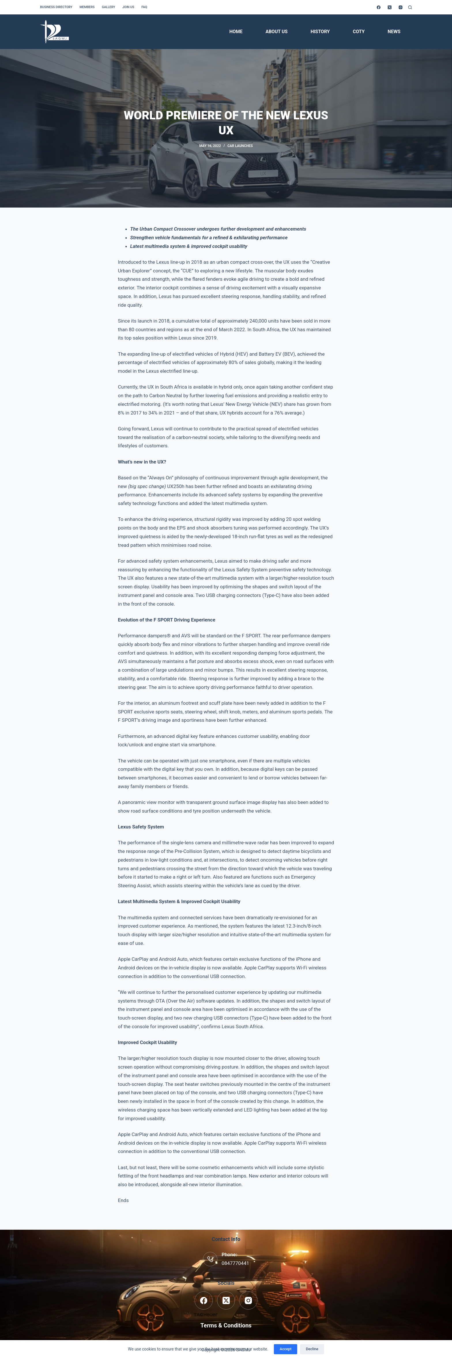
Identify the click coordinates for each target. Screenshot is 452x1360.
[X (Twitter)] (389, 7)
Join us (128, 7)
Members (87, 7)
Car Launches (240, 146)
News (394, 31)
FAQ (144, 7)
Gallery (108, 7)
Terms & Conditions (225, 1325)
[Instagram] (400, 7)
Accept (285, 1349)
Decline (312, 1349)
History (320, 31)
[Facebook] (379, 7)
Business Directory (56, 7)
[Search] (410, 7)
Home (235, 31)
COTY (359, 31)
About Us (276, 31)
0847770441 (235, 1263)
